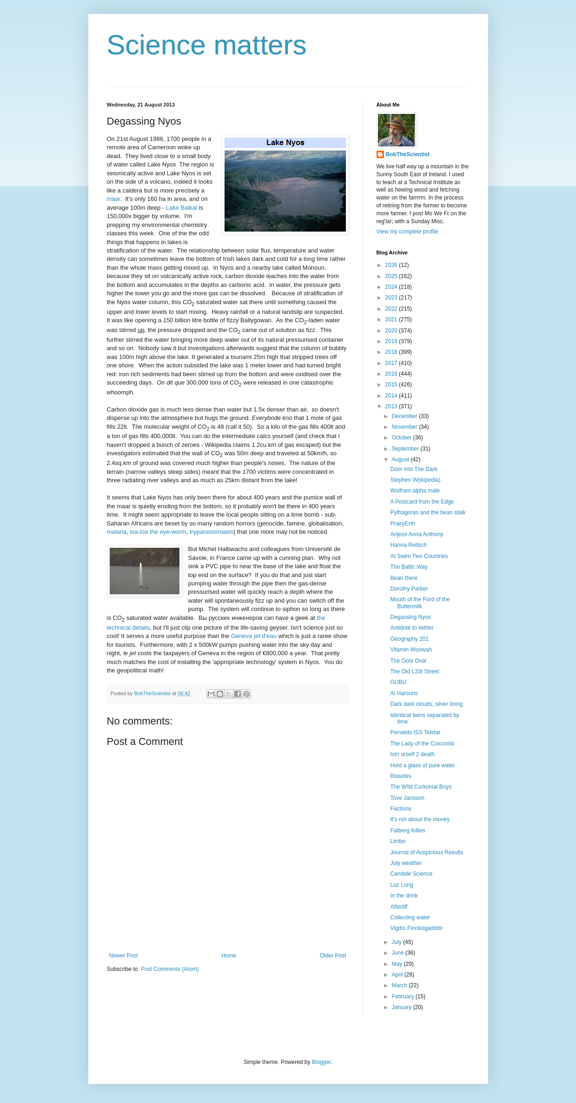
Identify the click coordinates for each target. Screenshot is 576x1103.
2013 (392, 406)
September (405, 448)
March (400, 985)
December (405, 416)
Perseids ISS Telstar (415, 732)
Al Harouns (403, 693)
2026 (392, 265)
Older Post (333, 955)
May (397, 964)
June (398, 953)
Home (228, 955)
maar (113, 198)
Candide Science (411, 873)
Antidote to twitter (411, 628)
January (402, 1007)
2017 (392, 363)
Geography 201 (409, 639)
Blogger (321, 1062)
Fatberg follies (407, 830)
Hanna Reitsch (408, 545)
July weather (405, 863)
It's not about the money (420, 819)
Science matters (207, 44)
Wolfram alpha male (415, 490)
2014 (392, 395)
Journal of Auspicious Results (426, 852)
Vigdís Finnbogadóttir (416, 928)
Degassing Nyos (410, 617)
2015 (392, 384)
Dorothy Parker (409, 588)
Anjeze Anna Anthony (416, 534)
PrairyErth (402, 523)
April (397, 974)
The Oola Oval (408, 661)
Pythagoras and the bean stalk (427, 512)
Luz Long (401, 885)
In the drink (403, 895)
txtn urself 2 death (412, 754)
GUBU (398, 682)
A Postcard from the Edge (422, 501)
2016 (392, 374)
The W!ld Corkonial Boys (420, 787)
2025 (392, 276)
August (400, 459)
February (403, 996)
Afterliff (398, 907)
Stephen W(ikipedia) (415, 480)
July (397, 942)
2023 (392, 297)
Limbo (397, 841)
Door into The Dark (413, 469)
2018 (392, 352)
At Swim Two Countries (419, 556)
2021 (392, 319)
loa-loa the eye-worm (158, 531)
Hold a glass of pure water (422, 765)
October (402, 437)
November (405, 427)
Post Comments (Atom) (170, 969)
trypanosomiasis (211, 531)
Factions (400, 808)
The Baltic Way (408, 567)
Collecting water (410, 917)
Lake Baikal (181, 207)
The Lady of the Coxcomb (422, 743)
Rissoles (400, 776)
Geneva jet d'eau (254, 635)
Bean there (403, 578)
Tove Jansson (407, 798)
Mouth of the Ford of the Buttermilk (420, 602)
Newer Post (123, 955)
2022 (392, 309)
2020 (392, 330)
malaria (117, 531)
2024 (392, 287)
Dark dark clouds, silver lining (426, 704)
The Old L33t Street (414, 671)
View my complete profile (407, 231)
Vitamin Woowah (411, 649)
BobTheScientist (408, 154)
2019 (392, 341)
